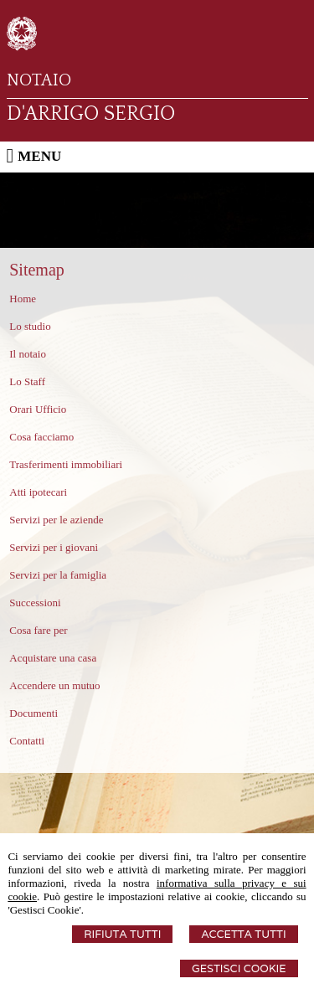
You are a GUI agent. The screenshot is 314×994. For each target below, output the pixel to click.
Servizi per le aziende (56, 519)
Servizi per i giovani (53, 547)
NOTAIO (39, 80)
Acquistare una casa (52, 658)
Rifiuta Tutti (122, 934)
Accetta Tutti (243, 934)
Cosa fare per (38, 630)
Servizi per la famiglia (57, 575)
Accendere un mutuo (54, 685)
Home (22, 298)
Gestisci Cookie (239, 968)
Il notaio (27, 354)
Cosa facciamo (41, 436)
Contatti (26, 740)
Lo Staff (27, 381)
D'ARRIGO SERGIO (91, 114)
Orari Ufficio (37, 409)
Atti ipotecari (38, 492)
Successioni (34, 602)
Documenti (33, 713)
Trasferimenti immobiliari (65, 464)
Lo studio (29, 326)
